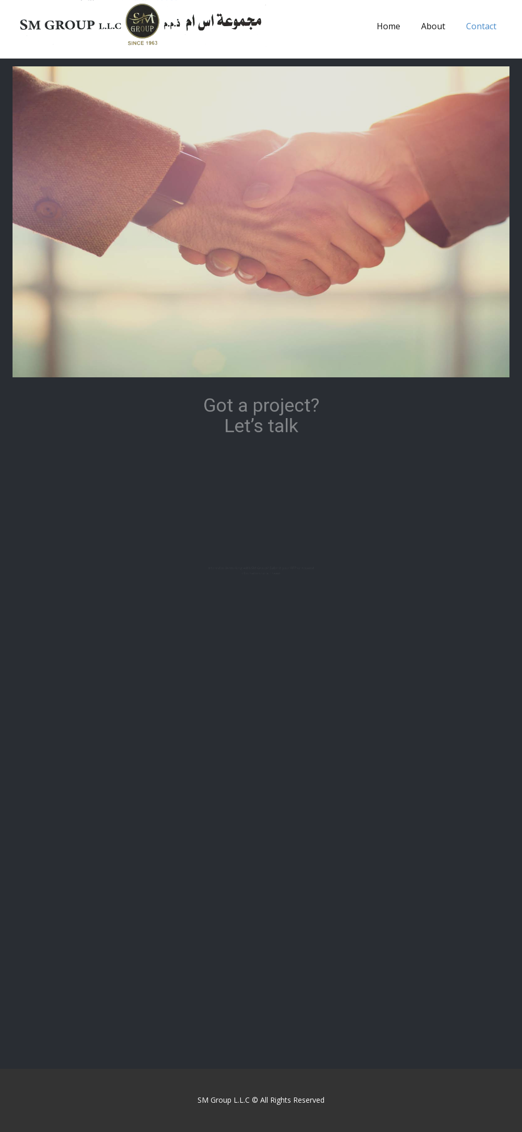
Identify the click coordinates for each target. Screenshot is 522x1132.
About (433, 26)
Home (388, 26)
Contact (481, 26)
